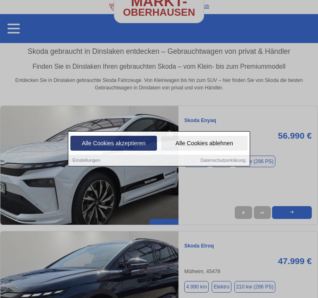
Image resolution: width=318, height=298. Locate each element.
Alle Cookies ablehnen (204, 143)
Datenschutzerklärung (223, 160)
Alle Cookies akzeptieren (113, 143)
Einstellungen (86, 160)
